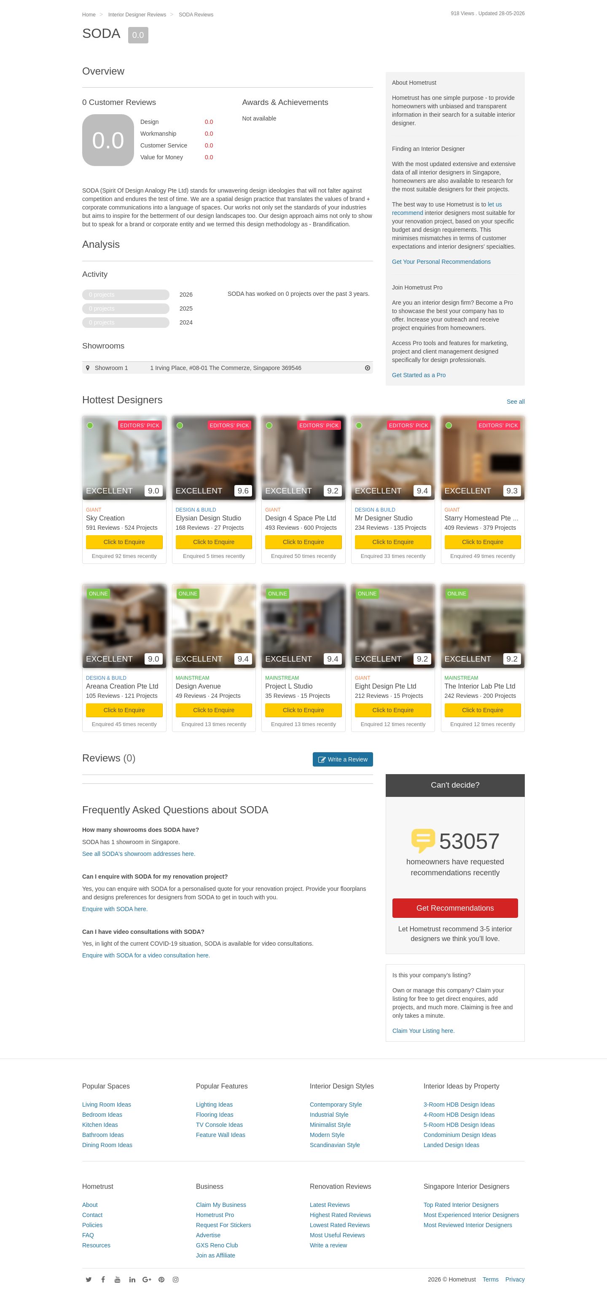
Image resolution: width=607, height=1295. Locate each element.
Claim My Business (221, 1204)
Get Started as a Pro (419, 375)
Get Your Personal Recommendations (441, 261)
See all (516, 401)
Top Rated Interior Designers (461, 1204)
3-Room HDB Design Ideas (459, 1104)
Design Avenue (198, 686)
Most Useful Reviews (337, 1235)
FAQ (88, 1235)
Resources (96, 1245)
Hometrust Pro (215, 1215)
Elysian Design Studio (209, 518)
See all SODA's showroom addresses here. (139, 853)
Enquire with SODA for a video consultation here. (146, 955)
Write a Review (343, 759)
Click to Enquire (124, 542)
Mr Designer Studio (384, 518)
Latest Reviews (330, 1204)
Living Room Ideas (106, 1104)
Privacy (515, 1279)
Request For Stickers (223, 1225)
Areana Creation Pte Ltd (122, 686)
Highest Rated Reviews (340, 1215)
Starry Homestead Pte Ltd (483, 518)
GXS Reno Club (217, 1245)
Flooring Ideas (215, 1114)
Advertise (208, 1235)
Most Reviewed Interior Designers (468, 1225)
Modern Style (327, 1134)
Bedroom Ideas (102, 1114)
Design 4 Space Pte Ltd (300, 518)
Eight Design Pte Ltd (385, 686)
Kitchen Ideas (100, 1124)
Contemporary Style (336, 1104)
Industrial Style (329, 1114)
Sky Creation (105, 518)
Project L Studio (288, 686)
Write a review (328, 1245)
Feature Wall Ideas (220, 1134)
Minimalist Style (330, 1124)
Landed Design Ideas (451, 1145)
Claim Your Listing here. (423, 1030)
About (90, 1204)
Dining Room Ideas (107, 1145)
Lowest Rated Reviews (340, 1225)
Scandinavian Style (335, 1145)
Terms (491, 1279)
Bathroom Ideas (103, 1134)
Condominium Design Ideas (460, 1134)
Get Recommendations (455, 908)
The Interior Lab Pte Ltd (480, 686)
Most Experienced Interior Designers (471, 1215)
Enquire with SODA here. (115, 909)
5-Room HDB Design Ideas (459, 1124)
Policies (92, 1225)
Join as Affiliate (215, 1255)
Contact (92, 1215)
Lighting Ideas (214, 1104)
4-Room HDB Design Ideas (459, 1114)
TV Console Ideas (219, 1124)
